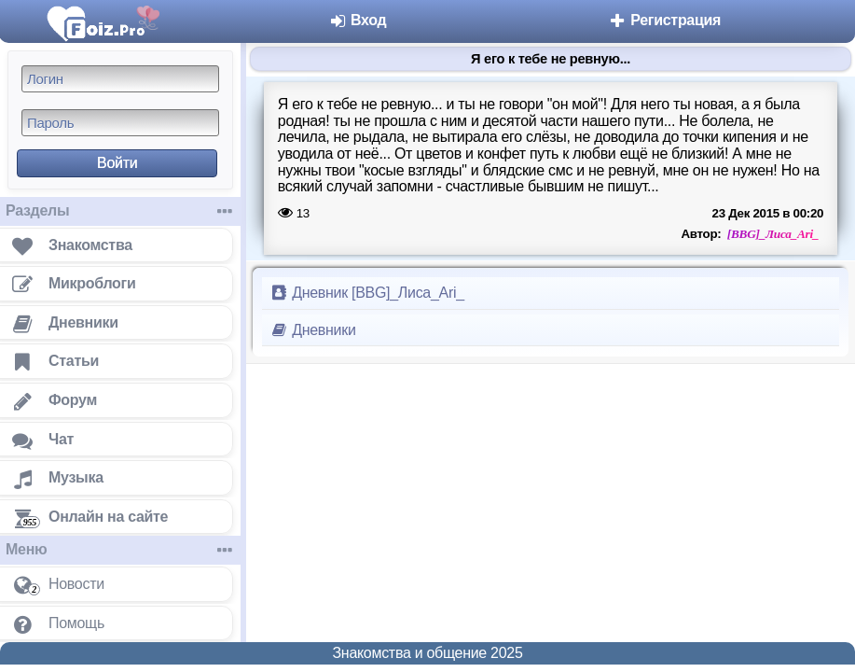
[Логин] (120, 78)
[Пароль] (120, 122)
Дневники (312, 330)
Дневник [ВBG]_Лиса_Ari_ (366, 293)
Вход (357, 20)
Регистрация (664, 20)
